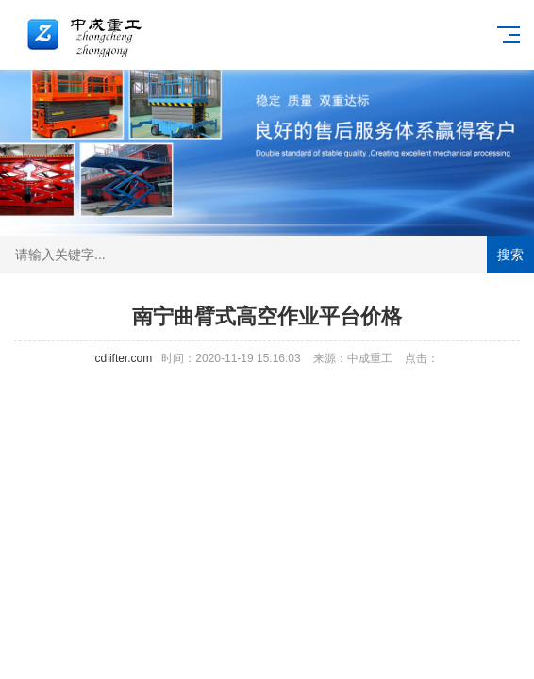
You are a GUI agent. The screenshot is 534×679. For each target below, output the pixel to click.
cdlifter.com (124, 358)
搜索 (510, 254)
